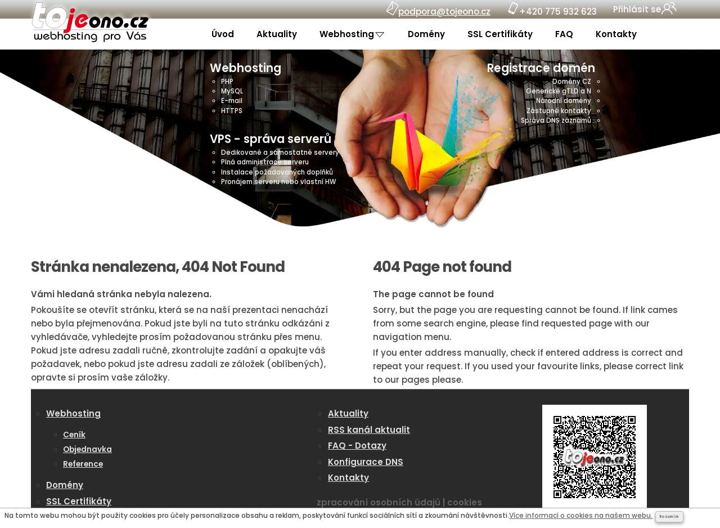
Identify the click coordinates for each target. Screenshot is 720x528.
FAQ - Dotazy (357, 445)
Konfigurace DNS (365, 462)
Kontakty (616, 34)
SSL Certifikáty (500, 34)
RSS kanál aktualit (369, 430)
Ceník (74, 434)
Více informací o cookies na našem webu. (580, 515)
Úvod (223, 34)
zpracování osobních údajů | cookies (399, 502)
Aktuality (276, 34)
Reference (83, 464)
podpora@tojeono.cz (444, 11)
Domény (426, 34)
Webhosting (348, 34)
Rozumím (669, 516)
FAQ (564, 34)
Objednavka (87, 449)
